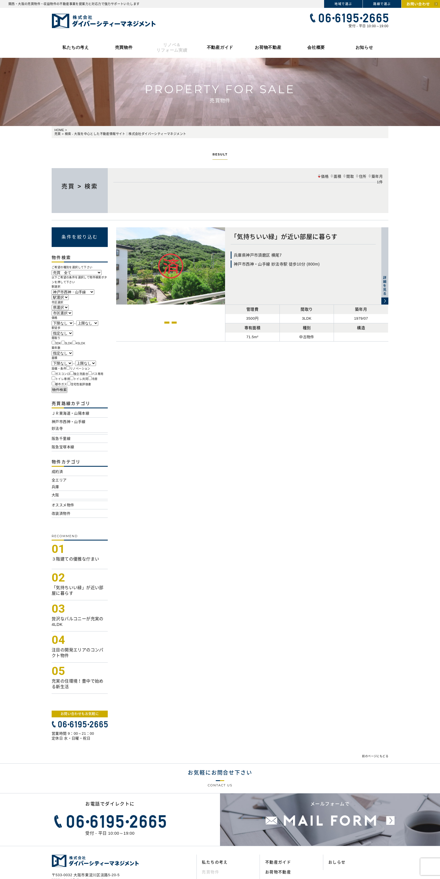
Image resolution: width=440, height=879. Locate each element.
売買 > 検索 (79, 186)
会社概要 (316, 47)
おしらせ (337, 862)
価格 (323, 176)
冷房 (95, 379)
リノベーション (80, 368)
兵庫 (55, 487)
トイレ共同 (81, 379)
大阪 (55, 495)
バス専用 (98, 374)
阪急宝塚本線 (63, 447)
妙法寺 (57, 428)
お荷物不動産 (268, 47)
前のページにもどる (375, 756)
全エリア (59, 480)
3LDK (68, 343)
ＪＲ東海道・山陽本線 (70, 413)
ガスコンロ (62, 374)
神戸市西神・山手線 (69, 422)
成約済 (57, 472)
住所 (360, 176)
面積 (335, 176)
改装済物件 (61, 513)
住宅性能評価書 (81, 384)
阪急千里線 (61, 438)
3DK (58, 343)
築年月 (375, 176)
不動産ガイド (220, 47)
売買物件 (124, 47)
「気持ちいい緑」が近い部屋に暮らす (284, 236)
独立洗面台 (81, 374)
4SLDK (80, 343)
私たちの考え (75, 47)
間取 (348, 176)
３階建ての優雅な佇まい (75, 559)
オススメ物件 (63, 505)
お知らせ (364, 47)
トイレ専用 (62, 379)
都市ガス (61, 384)
